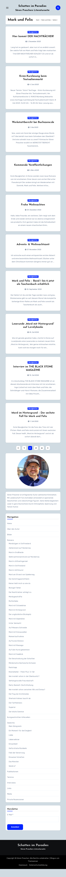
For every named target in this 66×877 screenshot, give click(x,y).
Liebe (11, 743)
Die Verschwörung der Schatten (22, 667)
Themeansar (33, 869)
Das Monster (14, 770)
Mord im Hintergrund (17, 618)
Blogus (53, 866)
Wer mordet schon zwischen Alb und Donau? (27, 698)
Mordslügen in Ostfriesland (20, 552)
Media (9, 802)
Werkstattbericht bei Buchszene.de (33, 123)
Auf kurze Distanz (16, 649)
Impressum (23, 873)
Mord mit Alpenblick (17, 627)
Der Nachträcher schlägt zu (20, 600)
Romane (10, 548)
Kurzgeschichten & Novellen (18, 725)
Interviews (11, 791)
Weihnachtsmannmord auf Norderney (24, 565)
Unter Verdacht (15, 631)
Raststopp (13, 675)
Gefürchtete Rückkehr (18, 756)
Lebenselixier (14, 747)
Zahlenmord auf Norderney (20, 556)
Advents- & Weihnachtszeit (33, 250)
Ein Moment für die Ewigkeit (20, 739)
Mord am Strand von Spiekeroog (22, 583)
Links (9, 796)
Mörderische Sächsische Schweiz (22, 671)
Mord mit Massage (16, 653)
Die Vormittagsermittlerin (19, 587)
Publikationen (12, 780)
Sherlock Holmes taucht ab (20, 706)
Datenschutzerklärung (38, 873)
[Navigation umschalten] (7, 8)
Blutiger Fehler (15, 596)
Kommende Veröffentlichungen (33, 166)
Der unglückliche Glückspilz (20, 622)
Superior (12, 715)
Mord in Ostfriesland (17, 574)
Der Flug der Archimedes (19, 702)
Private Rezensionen (15, 808)
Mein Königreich (15, 734)
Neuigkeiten (33, 32)
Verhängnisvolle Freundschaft (21, 689)
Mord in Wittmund (16, 578)
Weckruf (12, 774)
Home (9, 531)
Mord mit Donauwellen (18, 640)
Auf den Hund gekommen (19, 658)
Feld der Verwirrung (17, 761)
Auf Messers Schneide (18, 636)
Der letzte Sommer (16, 720)
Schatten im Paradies (32, 6)
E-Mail (10, 823)
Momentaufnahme (16, 644)
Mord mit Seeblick (16, 662)
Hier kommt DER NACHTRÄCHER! (33, 36)
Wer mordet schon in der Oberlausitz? (24, 684)
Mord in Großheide (16, 560)
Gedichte (11, 731)
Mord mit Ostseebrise (17, 614)
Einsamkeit (13, 752)
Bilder (9, 543)
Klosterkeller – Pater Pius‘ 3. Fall (22, 680)
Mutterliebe (13, 609)
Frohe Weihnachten (33, 210)
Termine (10, 785)
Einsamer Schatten (16, 765)
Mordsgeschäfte (15, 605)
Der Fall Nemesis (15, 711)
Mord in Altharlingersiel (18, 569)
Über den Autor (13, 537)
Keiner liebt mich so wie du (19, 591)
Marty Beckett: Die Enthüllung (21, 693)
